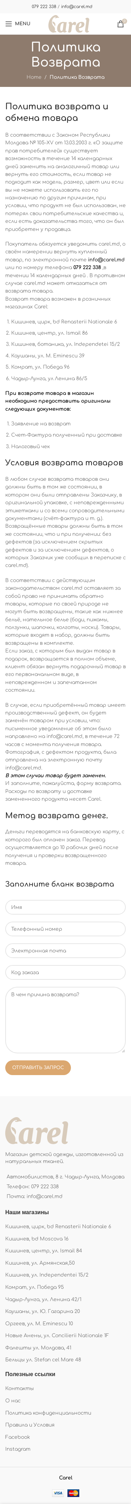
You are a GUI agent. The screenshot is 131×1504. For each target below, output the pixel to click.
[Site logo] (68, 23)
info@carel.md (76, 6)
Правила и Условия (29, 1425)
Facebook (17, 1437)
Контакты (19, 1388)
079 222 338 (44, 6)
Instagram (17, 1449)
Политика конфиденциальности (48, 1413)
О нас (13, 1400)
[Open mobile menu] (18, 24)
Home (34, 77)
